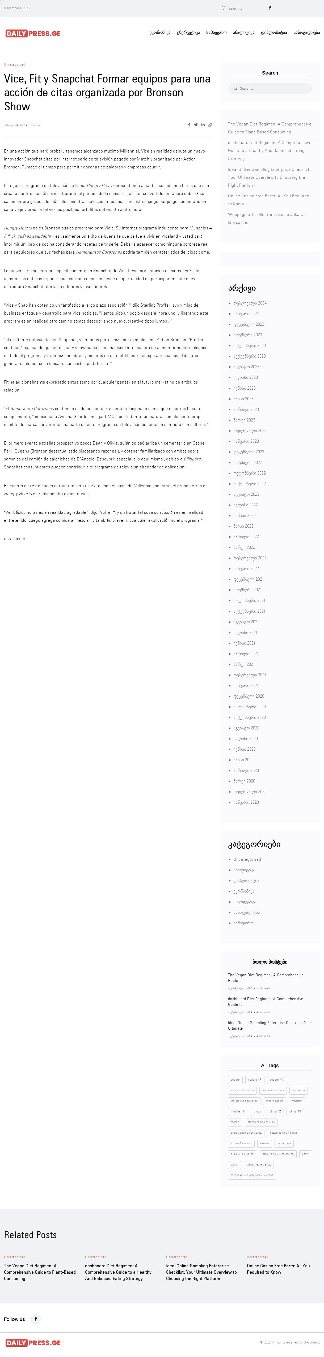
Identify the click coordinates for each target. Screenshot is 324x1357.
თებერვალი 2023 (250, 429)
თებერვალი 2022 (250, 556)
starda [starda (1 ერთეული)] (235, 1121)
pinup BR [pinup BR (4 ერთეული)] (295, 1110)
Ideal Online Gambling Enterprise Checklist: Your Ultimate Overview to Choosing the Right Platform (269, 176)
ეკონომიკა (160, 31)
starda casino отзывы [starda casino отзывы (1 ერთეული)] (261, 1121)
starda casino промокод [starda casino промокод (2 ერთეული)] (246, 1131)
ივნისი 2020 (244, 748)
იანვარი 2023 (246, 440)
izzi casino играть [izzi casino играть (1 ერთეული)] (273, 1089)
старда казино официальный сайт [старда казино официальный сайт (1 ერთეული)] (252, 1174)
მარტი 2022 (244, 546)
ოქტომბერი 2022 (249, 472)
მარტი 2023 (244, 418)
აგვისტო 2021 (246, 620)
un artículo (14, 537)
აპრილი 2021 (245, 652)
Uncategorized (247, 858)
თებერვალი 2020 (250, 790)
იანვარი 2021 (245, 684)
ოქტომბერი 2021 (249, 599)
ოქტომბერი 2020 (249, 705)
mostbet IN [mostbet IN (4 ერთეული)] (238, 1110)
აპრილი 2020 (246, 769)
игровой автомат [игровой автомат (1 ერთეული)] (241, 1142)
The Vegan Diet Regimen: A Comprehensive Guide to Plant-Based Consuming (40, 1271)
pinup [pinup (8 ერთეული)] (257, 1110)
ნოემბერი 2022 (247, 461)
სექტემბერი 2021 (249, 610)
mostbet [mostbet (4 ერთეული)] (297, 1099)
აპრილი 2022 (246, 535)
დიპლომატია (274, 31)
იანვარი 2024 (246, 312)
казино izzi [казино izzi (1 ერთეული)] (284, 1142)
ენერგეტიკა (188, 31)
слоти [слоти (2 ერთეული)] (305, 1152)
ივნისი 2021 (244, 642)
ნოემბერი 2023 (247, 333)
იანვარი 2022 (246, 567)
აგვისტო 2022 (246, 493)
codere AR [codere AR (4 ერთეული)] (255, 1078)
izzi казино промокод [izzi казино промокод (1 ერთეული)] (244, 1099)
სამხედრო (216, 31)
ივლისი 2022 (245, 503)
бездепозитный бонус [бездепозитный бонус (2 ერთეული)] (283, 1131)
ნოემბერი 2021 (247, 588)
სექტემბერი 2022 (249, 482)
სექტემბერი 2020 (249, 716)
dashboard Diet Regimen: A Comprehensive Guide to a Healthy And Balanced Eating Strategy (270, 149)
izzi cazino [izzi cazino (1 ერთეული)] (298, 1089)
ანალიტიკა (244, 31)
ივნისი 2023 (244, 387)
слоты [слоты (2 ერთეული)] (234, 1163)
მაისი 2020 (243, 758)
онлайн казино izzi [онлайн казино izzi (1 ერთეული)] (242, 1152)
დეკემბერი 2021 (248, 578)
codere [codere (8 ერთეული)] (235, 1078)
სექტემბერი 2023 (249, 355)
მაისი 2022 (243, 525)
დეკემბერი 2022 (248, 450)
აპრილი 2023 (246, 408)
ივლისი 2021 (245, 631)
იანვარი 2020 (246, 801)
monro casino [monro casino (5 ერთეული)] (274, 1099)
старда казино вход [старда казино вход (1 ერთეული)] (259, 1163)
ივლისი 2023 (245, 376)
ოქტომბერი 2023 (249, 344)
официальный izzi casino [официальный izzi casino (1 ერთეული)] (278, 1152)
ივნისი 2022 (244, 514)
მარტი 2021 (243, 663)
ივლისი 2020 (245, 737)
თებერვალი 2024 (250, 302)
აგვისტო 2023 (246, 365)
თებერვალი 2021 (249, 673)
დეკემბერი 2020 (248, 695)
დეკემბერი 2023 (248, 323)
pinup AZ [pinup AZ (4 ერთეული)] (275, 1110)
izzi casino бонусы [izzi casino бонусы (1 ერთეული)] (242, 1089)
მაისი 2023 (243, 397)
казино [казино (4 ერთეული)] (264, 1142)
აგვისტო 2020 (246, 726)
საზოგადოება (306, 31)
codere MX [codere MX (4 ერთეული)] (277, 1078)
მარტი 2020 (244, 779)
